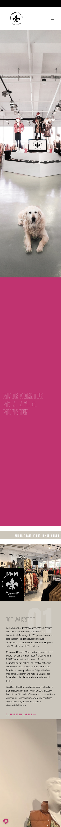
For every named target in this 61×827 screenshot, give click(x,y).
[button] (52, 18)
